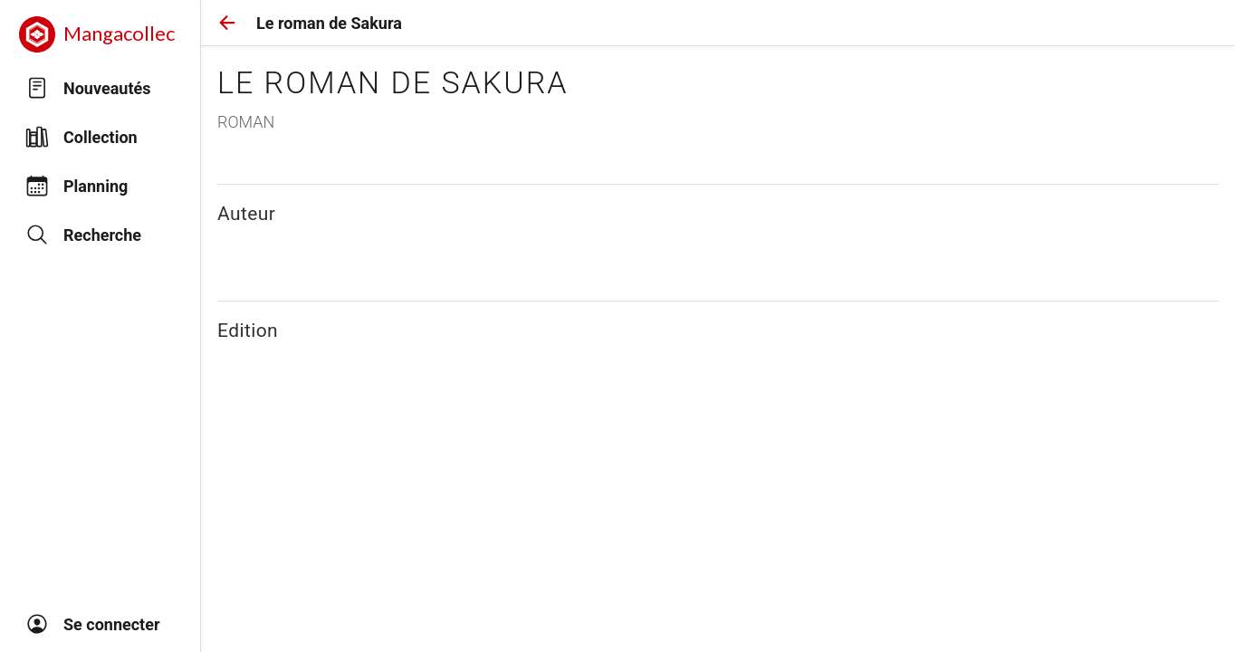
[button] (227, 23)
